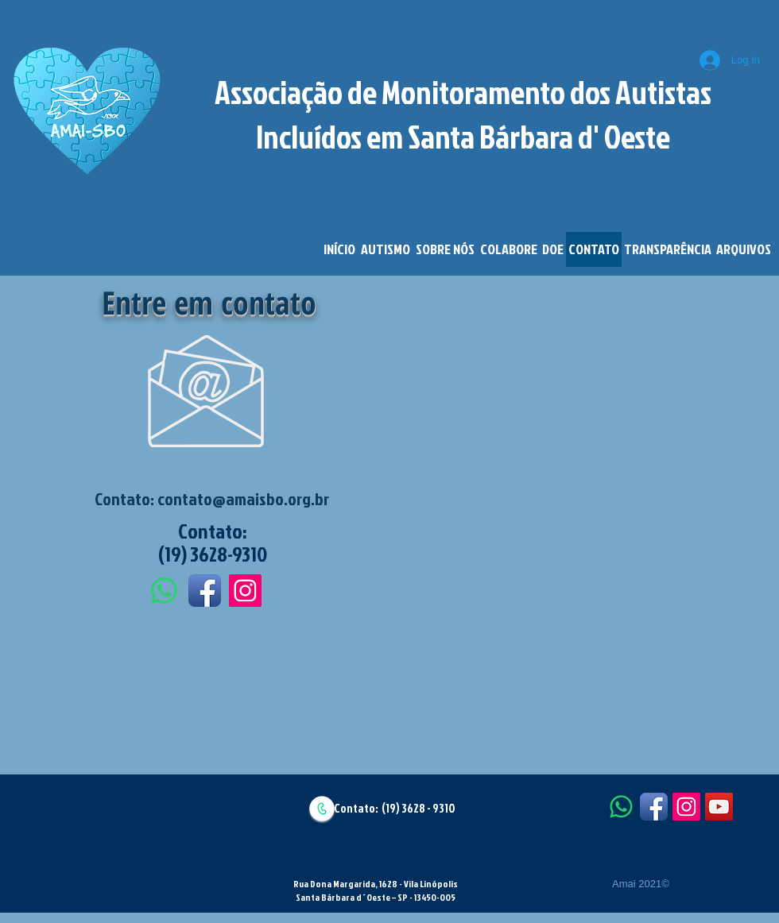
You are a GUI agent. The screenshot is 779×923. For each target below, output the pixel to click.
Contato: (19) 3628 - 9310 (394, 808)
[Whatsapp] (164, 590)
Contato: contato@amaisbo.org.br (212, 498)
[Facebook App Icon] (204, 590)
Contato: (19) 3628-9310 (212, 542)
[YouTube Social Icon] (719, 807)
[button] (385, 249)
